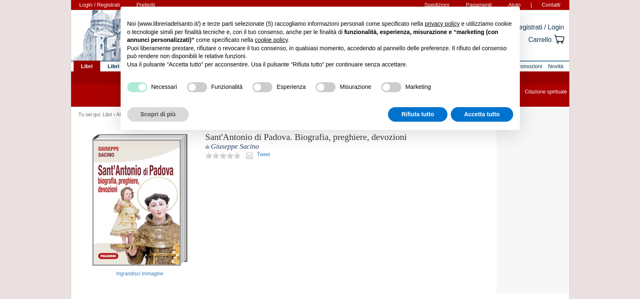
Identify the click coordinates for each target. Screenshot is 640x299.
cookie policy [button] (271, 40)
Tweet (263, 154)
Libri (107, 115)
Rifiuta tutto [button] (417, 114)
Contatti (551, 5)
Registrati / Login (539, 27)
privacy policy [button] (442, 23)
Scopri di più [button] (158, 114)
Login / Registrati (99, 5)
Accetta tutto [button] (482, 114)
